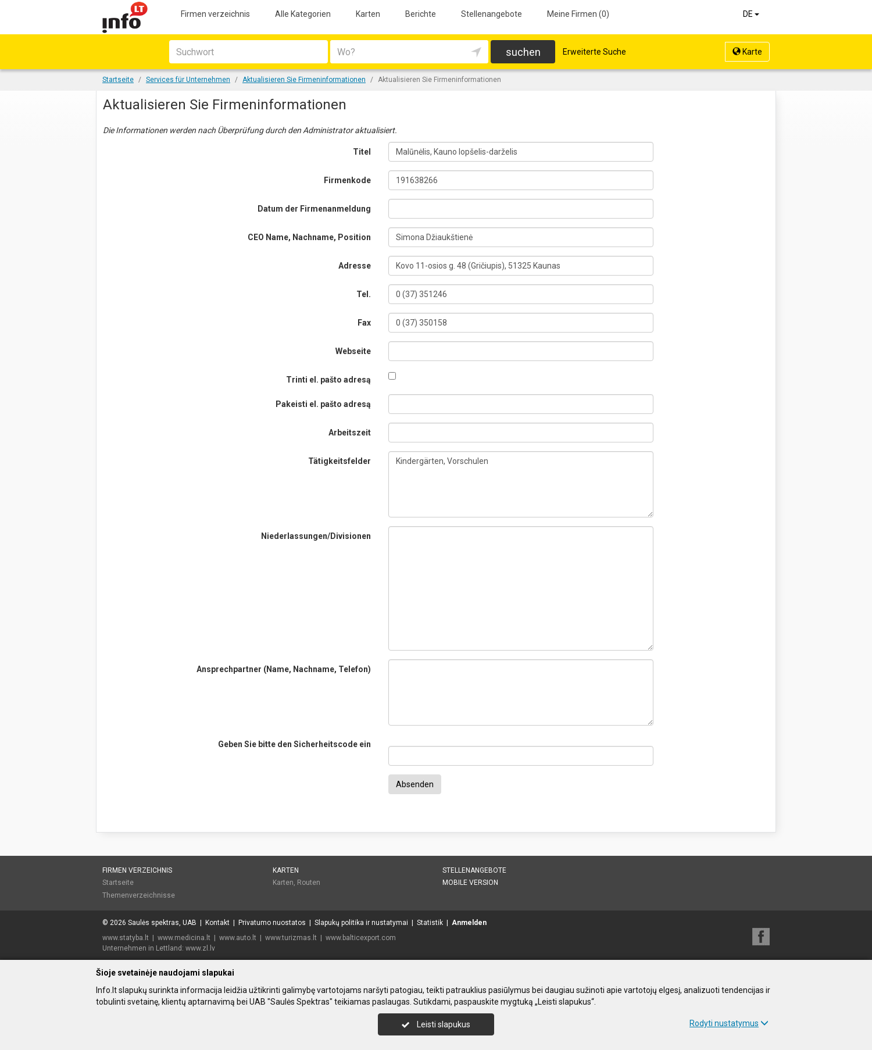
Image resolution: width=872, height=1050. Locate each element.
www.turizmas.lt (291, 938)
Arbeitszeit (349, 432)
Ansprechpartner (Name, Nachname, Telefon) (283, 669)
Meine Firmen (578, 14)
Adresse (354, 265)
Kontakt (217, 923)
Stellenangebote (491, 14)
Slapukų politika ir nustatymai (361, 923)
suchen (523, 52)
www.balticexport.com (361, 938)
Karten (368, 14)
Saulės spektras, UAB (162, 923)
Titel (362, 151)
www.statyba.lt (125, 938)
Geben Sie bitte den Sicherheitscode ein (294, 744)
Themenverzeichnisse (138, 895)
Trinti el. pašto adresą (328, 379)
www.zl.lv (200, 948)
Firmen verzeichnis (215, 14)
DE (752, 14)
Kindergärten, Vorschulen (521, 484)
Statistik (430, 923)
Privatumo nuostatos (272, 923)
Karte (747, 51)
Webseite (353, 351)
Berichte (420, 14)
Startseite (118, 882)
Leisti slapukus (436, 1024)
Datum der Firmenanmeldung (314, 208)
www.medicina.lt (184, 938)
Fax (364, 322)
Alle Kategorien (303, 14)
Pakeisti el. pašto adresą (323, 404)
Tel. (363, 294)
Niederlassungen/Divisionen (316, 536)
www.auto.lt (237, 938)
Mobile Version (470, 882)
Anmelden (469, 923)
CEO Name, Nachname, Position (309, 237)
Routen (308, 882)
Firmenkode (347, 180)
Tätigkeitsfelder (339, 461)
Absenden (415, 784)
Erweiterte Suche (594, 51)
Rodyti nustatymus (729, 1023)
